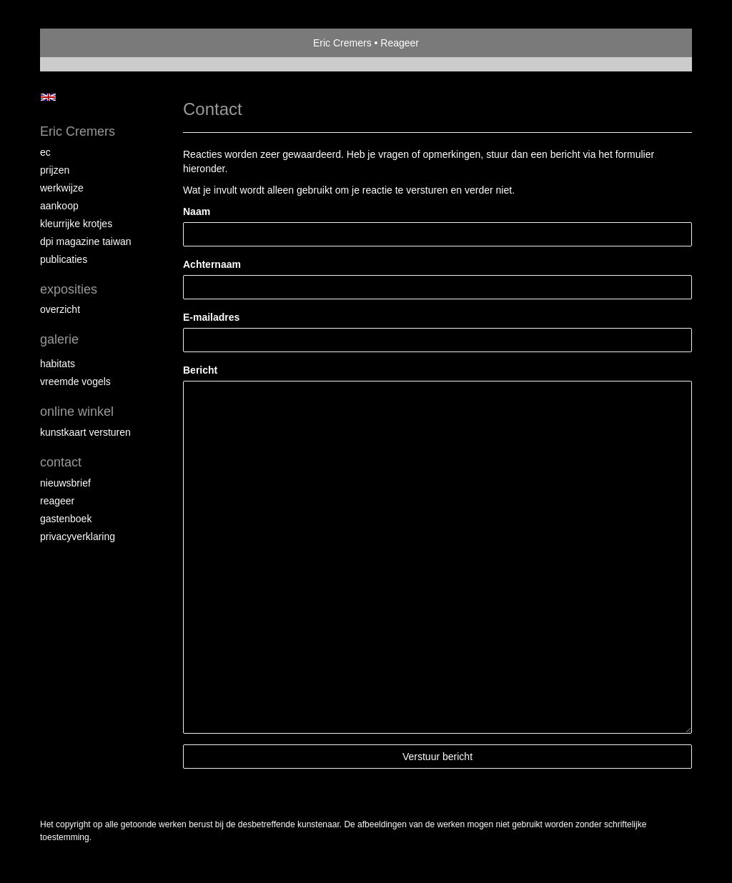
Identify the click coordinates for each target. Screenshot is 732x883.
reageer (57, 501)
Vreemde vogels (75, 381)
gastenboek (66, 518)
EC (45, 152)
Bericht (200, 370)
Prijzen (54, 170)
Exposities (68, 289)
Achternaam (212, 264)
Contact (60, 462)
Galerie (59, 339)
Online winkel (77, 411)
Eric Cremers (342, 43)
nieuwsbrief (65, 483)
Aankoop (59, 205)
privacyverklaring (77, 536)
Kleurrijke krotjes (76, 223)
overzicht (60, 309)
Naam (196, 211)
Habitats (57, 363)
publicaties (63, 259)
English (48, 97)
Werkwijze (62, 188)
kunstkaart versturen (85, 432)
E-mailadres (211, 317)
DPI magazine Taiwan (86, 241)
